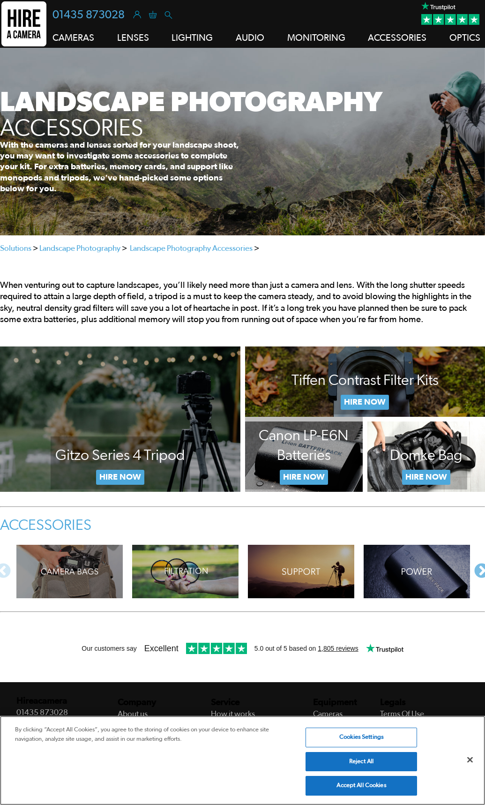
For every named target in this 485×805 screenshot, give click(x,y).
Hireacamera (41, 701)
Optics (464, 38)
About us (133, 714)
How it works (233, 714)
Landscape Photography (79, 248)
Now (304, 477)
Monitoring (316, 38)
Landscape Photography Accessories (191, 248)
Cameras (73, 38)
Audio (250, 38)
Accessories (397, 38)
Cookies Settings (361, 737)
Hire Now (120, 477)
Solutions (15, 248)
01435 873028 (88, 15)
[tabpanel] (242, 141)
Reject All (361, 762)
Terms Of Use (402, 714)
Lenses (133, 38)
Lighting (192, 38)
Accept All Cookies (361, 785)
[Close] (470, 760)
